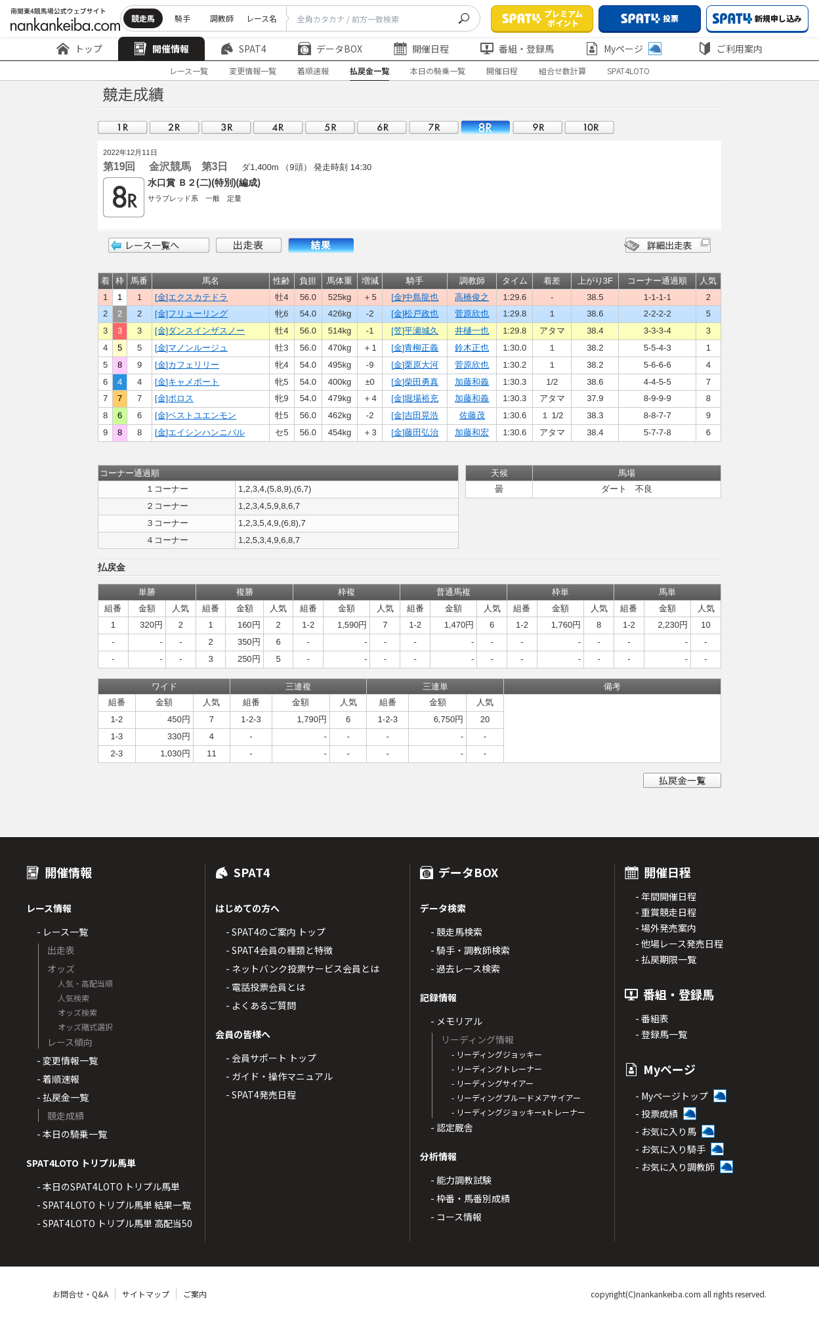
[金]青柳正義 (414, 348)
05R (330, 127)
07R (434, 127)
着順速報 (313, 70)
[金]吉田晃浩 (414, 415)
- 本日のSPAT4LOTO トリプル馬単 (108, 1186)
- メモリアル (456, 1021)
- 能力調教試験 (461, 1179)
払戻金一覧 (369, 70)
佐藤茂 (472, 415)
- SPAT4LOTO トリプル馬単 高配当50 (114, 1223)
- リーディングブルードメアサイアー (516, 1097)
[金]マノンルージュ (191, 348)
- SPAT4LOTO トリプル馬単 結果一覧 (114, 1204)
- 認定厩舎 (451, 1127)
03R (226, 127)
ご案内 (195, 1293)
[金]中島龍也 (414, 297)
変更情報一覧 (252, 70)
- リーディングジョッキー (497, 1054)
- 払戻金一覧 (63, 1097)
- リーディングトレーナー (497, 1068)
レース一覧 (188, 70)
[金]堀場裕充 (414, 398)
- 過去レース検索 (465, 968)
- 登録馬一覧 (661, 1034)
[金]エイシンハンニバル (200, 432)
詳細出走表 (667, 245)
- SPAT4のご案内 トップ (276, 931)
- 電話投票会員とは (265, 986)
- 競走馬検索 (456, 931)
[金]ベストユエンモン (195, 415)
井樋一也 (472, 331)
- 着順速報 (58, 1078)
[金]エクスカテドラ (191, 297)
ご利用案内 (730, 48)
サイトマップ (145, 1293)
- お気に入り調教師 (675, 1166)
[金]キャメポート (187, 382)
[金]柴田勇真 (414, 382)
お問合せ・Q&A (80, 1293)
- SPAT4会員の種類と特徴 (279, 950)
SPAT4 (243, 48)
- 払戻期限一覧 (665, 959)
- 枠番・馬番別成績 (470, 1198)
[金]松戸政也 (414, 313)
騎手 (182, 18)
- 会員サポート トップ (271, 1057)
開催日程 (421, 48)
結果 (321, 245)
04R (278, 127)
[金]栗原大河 (414, 365)
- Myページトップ (671, 1095)
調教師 (222, 18)
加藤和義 (472, 382)
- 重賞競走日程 (665, 912)
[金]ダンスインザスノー (200, 331)
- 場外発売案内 (665, 927)
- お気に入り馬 (665, 1131)
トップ (79, 48)
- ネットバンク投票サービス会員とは (302, 968)
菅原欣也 (472, 313)
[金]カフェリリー (187, 365)
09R (537, 127)
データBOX (330, 48)
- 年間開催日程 (665, 896)
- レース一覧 (62, 931)
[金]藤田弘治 (414, 432)
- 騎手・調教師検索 (470, 950)
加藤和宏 (472, 432)
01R (123, 127)
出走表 (249, 245)
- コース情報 (456, 1216)
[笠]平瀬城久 (414, 331)
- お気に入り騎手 (670, 1149)
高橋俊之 (472, 297)
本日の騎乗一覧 (437, 70)
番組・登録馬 (517, 48)
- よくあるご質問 (261, 1005)
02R (175, 127)
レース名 (261, 18)
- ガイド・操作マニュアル (279, 1076)
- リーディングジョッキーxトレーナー (518, 1111)
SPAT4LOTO (628, 70)
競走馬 (143, 18)
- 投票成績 (656, 1113)
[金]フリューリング (191, 313)
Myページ (623, 48)
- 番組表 (652, 1018)
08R (486, 127)
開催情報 (161, 48)
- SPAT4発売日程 (261, 1094)
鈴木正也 (472, 348)
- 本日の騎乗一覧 (72, 1133)
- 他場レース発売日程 (679, 943)
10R (589, 127)
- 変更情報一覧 (67, 1060)
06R (382, 127)
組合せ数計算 (562, 70)
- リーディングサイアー (493, 1083)
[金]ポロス (174, 398)
